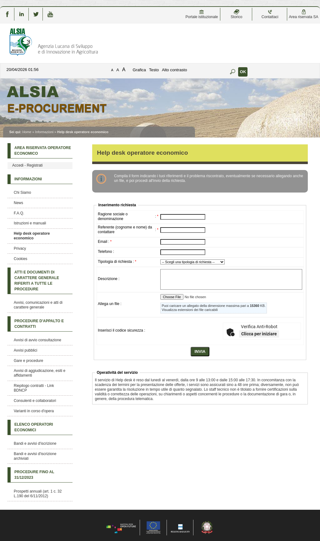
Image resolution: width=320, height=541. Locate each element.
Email (102, 241)
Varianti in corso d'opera (34, 411)
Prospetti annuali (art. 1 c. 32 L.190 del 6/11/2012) (38, 493)
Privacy (20, 248)
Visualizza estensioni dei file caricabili (190, 310)
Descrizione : (108, 279)
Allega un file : (109, 304)
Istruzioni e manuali (30, 223)
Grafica (139, 70)
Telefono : (106, 251)
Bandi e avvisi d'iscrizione (35, 443)
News (18, 203)
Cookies (20, 259)
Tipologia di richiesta (115, 261)
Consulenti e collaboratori (35, 400)
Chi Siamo (22, 192)
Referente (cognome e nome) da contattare (125, 229)
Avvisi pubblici (25, 350)
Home (26, 132)
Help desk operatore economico (32, 235)
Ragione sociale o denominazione (113, 216)
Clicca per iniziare (259, 333)
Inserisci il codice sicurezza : (121, 330)
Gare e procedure (28, 360)
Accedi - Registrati (27, 165)
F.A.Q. (19, 213)
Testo (154, 70)
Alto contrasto (174, 70)
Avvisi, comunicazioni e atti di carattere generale (38, 304)
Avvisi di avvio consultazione (37, 340)
